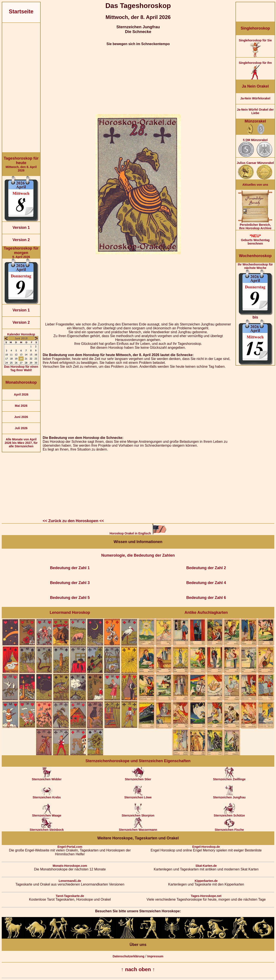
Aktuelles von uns (255, 184)
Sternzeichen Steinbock (47, 828)
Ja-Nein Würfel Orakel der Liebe (255, 111)
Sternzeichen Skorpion (138, 814)
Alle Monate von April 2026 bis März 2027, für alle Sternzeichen (21, 443)
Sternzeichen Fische (229, 828)
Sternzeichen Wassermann (138, 828)
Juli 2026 (21, 428)
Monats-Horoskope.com (70, 865)
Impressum (155, 956)
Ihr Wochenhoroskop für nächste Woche (255, 314)
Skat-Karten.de (206, 865)
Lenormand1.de (70, 881)
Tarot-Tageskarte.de (70, 896)
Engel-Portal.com (69, 846)
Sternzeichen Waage (46, 814)
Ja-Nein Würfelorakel (255, 98)
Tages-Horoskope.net (206, 896)
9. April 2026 (21, 252)
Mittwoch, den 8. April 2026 (21, 164)
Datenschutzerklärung (128, 956)
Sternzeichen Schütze (229, 814)
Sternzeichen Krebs (47, 796)
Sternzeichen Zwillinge (229, 778)
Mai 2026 (21, 405)
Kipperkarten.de (206, 881)
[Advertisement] (21, 87)
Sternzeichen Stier (138, 778)
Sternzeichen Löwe (138, 796)
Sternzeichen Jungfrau (229, 796)
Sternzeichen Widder (46, 778)
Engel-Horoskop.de (206, 846)
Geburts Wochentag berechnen (255, 239)
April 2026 (21, 394)
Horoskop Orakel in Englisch (138, 533)
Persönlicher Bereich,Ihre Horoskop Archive (255, 225)
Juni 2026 (21, 417)
